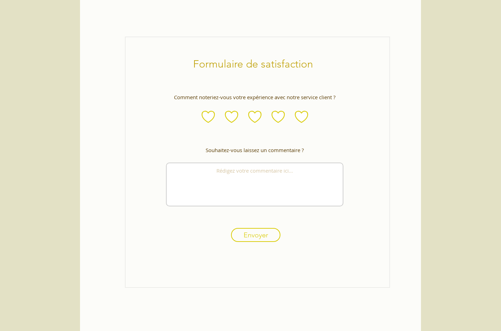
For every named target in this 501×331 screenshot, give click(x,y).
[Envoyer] (255, 235)
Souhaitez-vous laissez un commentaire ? (255, 150)
